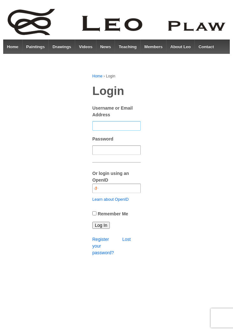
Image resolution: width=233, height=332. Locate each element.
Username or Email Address (112, 111)
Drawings (62, 46)
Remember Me (113, 213)
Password (102, 138)
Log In (101, 225)
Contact (206, 46)
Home (12, 46)
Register (100, 239)
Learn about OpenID (110, 199)
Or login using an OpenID (116, 182)
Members (154, 46)
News (105, 46)
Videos (85, 46)
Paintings (35, 46)
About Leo (180, 46)
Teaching (128, 46)
